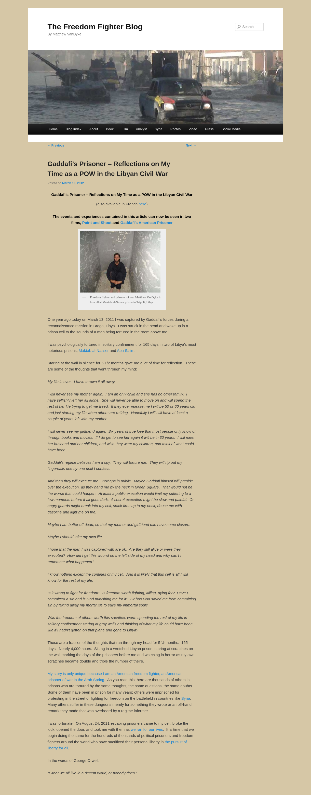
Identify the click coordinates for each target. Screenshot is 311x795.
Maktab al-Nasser (94, 350)
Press (209, 129)
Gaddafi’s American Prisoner (146, 222)
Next (191, 145)
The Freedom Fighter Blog (95, 26)
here (142, 204)
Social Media (231, 129)
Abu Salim (125, 350)
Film (124, 129)
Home (53, 129)
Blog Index (73, 129)
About (93, 129)
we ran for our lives (147, 729)
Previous (56, 145)
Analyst (141, 129)
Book (110, 129)
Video (193, 129)
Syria (159, 129)
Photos (175, 129)
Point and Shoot (97, 222)
